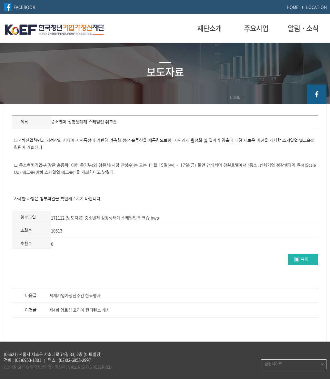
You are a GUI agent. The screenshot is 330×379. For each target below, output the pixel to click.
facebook (316, 94)
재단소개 (209, 28)
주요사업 (256, 28)
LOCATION (316, 7)
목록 (304, 259)
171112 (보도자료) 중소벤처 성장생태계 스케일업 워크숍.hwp (105, 217)
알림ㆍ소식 (303, 28)
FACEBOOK (24, 7)
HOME (293, 7)
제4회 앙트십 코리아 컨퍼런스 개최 (79, 310)
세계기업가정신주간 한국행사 (75, 295)
